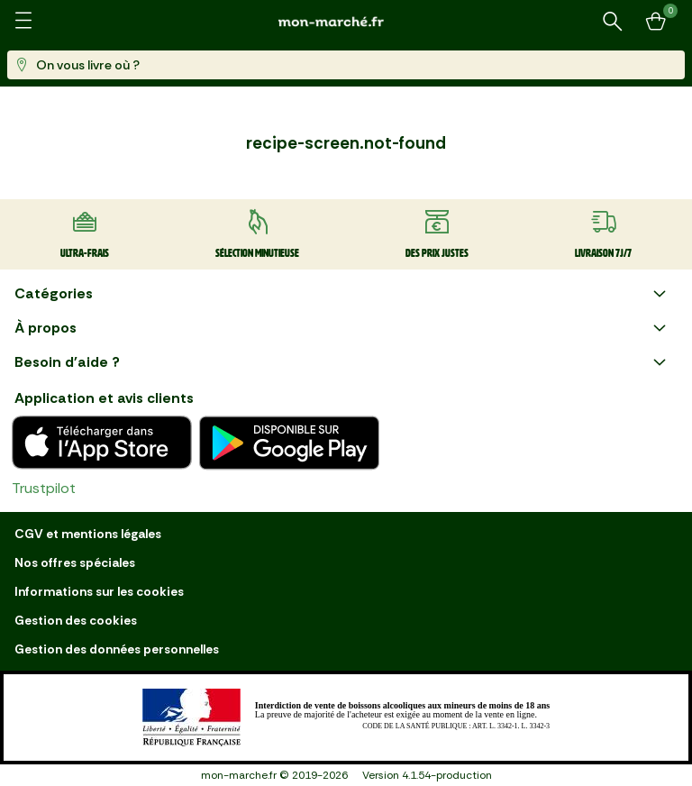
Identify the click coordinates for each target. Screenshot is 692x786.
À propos (342, 328)
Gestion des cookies (75, 620)
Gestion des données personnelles (116, 649)
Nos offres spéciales (74, 562)
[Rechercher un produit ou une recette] (612, 21)
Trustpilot (44, 488)
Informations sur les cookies (99, 591)
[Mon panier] (656, 21)
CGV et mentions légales (87, 533)
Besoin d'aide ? (342, 362)
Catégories (342, 294)
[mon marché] (346, 21)
